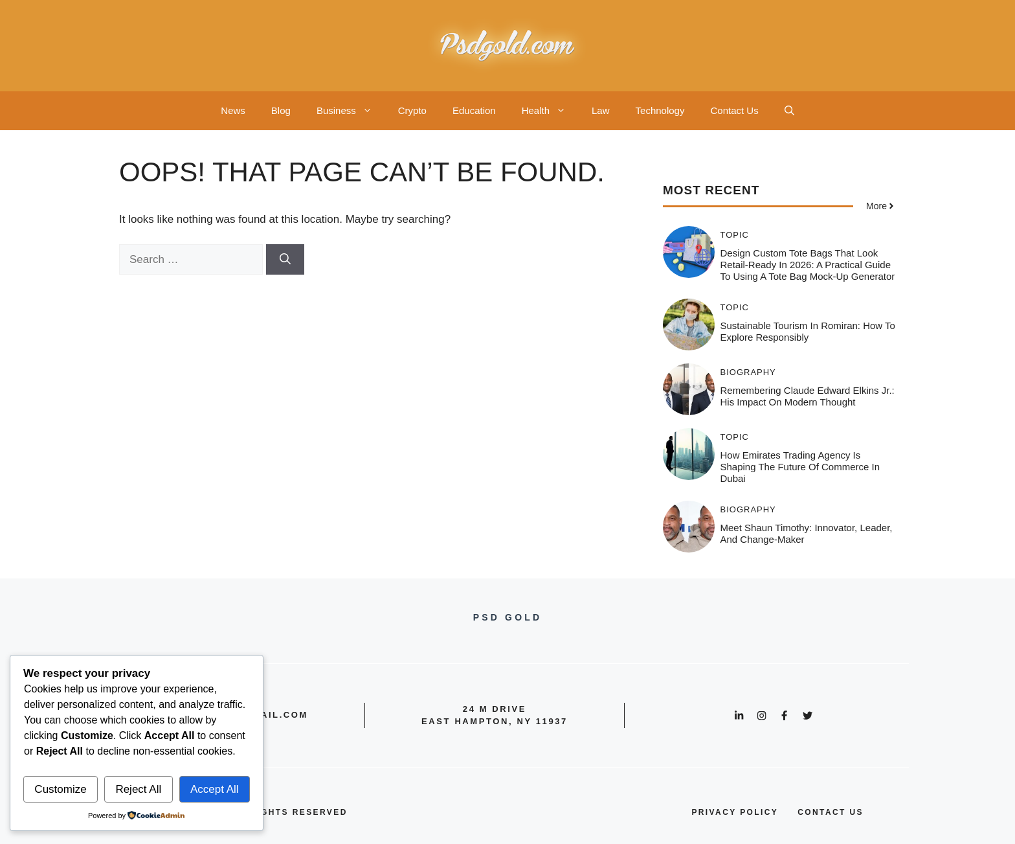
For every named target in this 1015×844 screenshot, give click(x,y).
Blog (281, 110)
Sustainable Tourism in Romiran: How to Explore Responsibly (807, 331)
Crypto (412, 110)
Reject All (138, 789)
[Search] (285, 259)
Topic (735, 235)
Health (550, 110)
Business (351, 110)
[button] (789, 110)
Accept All (214, 789)
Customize (60, 789)
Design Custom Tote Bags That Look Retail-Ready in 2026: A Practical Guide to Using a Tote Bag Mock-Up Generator (807, 264)
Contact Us (734, 110)
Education (474, 110)
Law (601, 110)
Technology (660, 110)
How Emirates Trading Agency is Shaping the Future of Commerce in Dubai (800, 467)
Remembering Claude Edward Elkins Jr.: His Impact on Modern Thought (807, 396)
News (233, 110)
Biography (748, 372)
